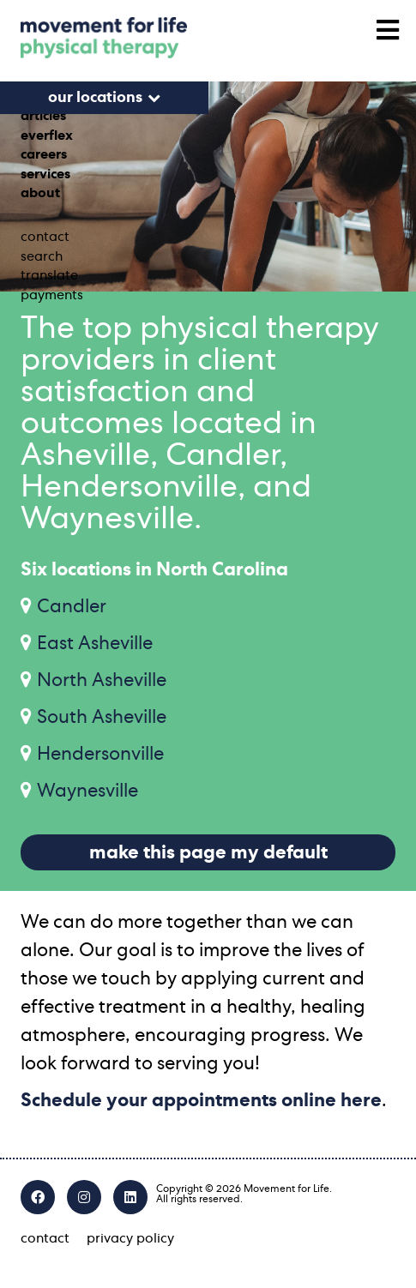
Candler (71, 606)
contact (45, 237)
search (42, 256)
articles (43, 116)
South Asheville (101, 716)
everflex (47, 135)
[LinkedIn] (130, 1197)
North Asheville (101, 680)
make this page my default (208, 852)
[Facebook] (38, 1197)
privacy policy (130, 1238)
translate (49, 275)
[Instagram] (84, 1197)
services (45, 174)
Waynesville (87, 790)
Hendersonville (100, 753)
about (40, 193)
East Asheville (95, 643)
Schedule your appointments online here (201, 1100)
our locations (95, 97)
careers (44, 154)
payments (52, 295)
